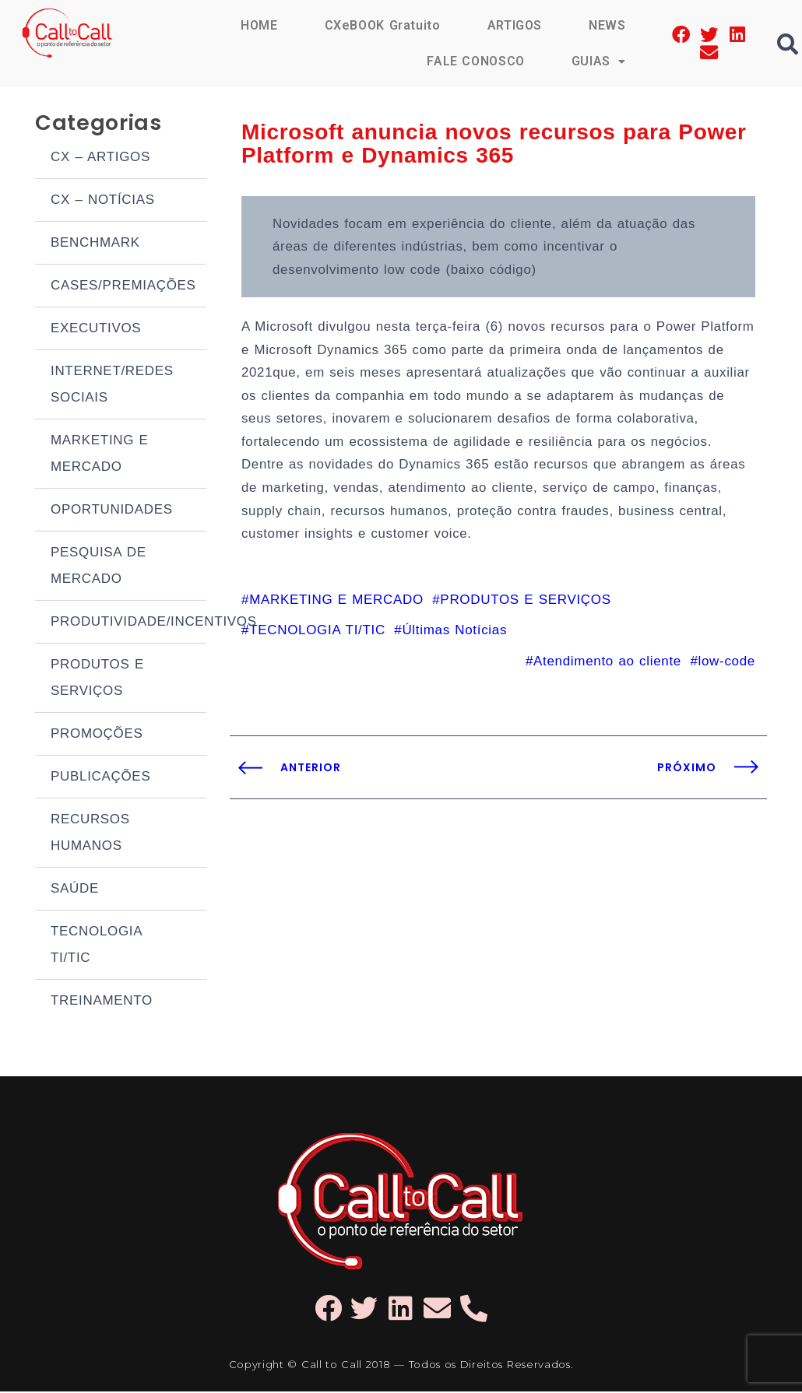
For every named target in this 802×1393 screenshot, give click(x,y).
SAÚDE (75, 889)
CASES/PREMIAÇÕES (123, 286)
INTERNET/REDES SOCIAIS (112, 385)
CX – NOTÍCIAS (103, 201)
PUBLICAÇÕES (100, 777)
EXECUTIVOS (96, 329)
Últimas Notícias (454, 660)
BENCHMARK (95, 244)
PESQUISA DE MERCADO (98, 567)
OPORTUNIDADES (112, 511)
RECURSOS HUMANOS (90, 833)
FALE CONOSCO (475, 61)
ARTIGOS (514, 25)
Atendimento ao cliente (607, 691)
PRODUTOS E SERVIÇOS (97, 679)
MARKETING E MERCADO (100, 454)
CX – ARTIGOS (100, 158)
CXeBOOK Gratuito (381, 25)
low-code (726, 691)
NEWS (607, 25)
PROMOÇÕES (97, 735)
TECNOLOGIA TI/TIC (96, 946)
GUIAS (599, 61)
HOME (258, 25)
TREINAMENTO (102, 1002)
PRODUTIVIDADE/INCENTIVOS (128, 623)
